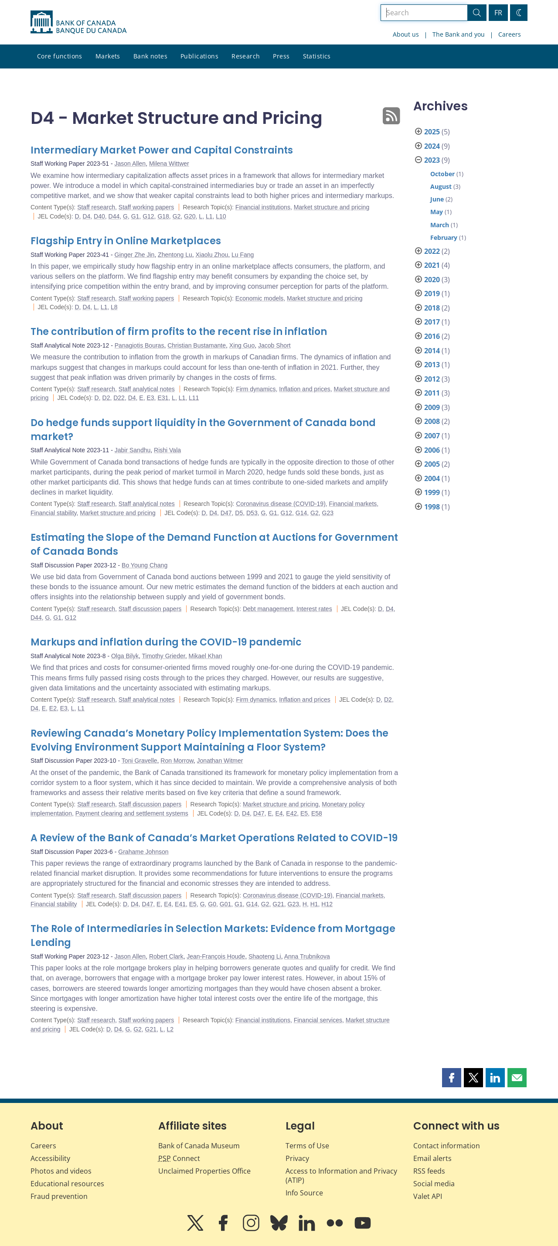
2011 (432, 393)
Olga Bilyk (125, 655)
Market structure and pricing (332, 207)
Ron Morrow (176, 760)
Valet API (427, 1196)
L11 (194, 397)
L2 (170, 1029)
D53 (252, 512)
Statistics (317, 56)
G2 (177, 216)
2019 (432, 293)
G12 (148, 216)
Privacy (297, 1158)
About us (406, 34)
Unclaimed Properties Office (204, 1171)
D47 (226, 512)
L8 (114, 307)
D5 (239, 512)
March (439, 225)
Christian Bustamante (196, 345)
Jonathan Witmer (220, 760)
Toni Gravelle (139, 760)
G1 (135, 216)
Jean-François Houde (216, 956)
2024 (432, 146)
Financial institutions (262, 207)
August (441, 186)
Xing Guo (242, 345)
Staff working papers (146, 207)
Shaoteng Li (264, 956)
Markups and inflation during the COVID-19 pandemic (166, 642)
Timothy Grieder (163, 655)
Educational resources (67, 1183)
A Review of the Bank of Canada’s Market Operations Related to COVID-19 (214, 838)
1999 (432, 492)
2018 (432, 308)
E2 (53, 708)
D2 (106, 397)
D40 (99, 216)
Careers (509, 34)
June (437, 199)
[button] (451, 1077)
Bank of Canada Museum (199, 1145)
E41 (180, 904)
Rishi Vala (167, 450)
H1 (314, 904)
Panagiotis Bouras (139, 345)
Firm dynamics (256, 389)
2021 (432, 265)
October (442, 174)
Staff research (96, 207)
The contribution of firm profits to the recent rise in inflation (179, 331)
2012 (432, 379)
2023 (432, 160)
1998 (432, 507)
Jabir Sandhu (133, 450)
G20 (189, 216)
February (443, 237)
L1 (209, 216)
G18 (163, 216)
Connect (179, 1158)
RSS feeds (429, 1171)
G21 (278, 904)
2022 (432, 251)
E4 (278, 813)
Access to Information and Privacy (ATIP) (341, 1175)
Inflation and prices (304, 389)
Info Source (304, 1193)
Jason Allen (130, 163)
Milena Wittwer (169, 163)
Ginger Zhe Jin (135, 254)
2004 (432, 478)
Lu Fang (242, 254)
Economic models (259, 298)
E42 (291, 813)
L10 (221, 216)
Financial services (318, 1020)
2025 (432, 132)
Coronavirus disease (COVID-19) (280, 503)
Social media (434, 1183)
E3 (150, 397)
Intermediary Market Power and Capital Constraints (162, 150)
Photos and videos (61, 1171)
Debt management (268, 608)
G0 (212, 904)
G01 (225, 904)
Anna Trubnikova (307, 956)
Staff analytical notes (147, 389)
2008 (432, 421)
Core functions (59, 56)
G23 (327, 512)
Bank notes (150, 56)
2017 (432, 322)
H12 (327, 904)
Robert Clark (166, 956)
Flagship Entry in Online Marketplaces (126, 241)
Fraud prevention (59, 1196)
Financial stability (54, 512)
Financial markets (353, 503)
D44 (114, 216)
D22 (119, 397)
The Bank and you (458, 34)
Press (281, 56)
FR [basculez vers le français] (498, 12)
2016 (432, 336)
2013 (432, 364)
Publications (199, 56)
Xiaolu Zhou (212, 254)
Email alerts (432, 1158)
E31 (162, 397)
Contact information (446, 1145)
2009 (432, 407)
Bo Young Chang (144, 565)
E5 (304, 813)
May (436, 212)
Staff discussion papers (150, 608)
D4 (86, 216)
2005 (432, 464)
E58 (316, 813)
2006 (432, 450)
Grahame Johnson (143, 851)
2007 (432, 435)
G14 (301, 512)
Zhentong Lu (175, 254)
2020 (432, 279)
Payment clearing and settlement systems (131, 813)
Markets (107, 56)
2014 (432, 350)
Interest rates (314, 608)
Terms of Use (307, 1145)
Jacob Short (274, 345)
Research (245, 56)
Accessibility (50, 1158)
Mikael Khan (205, 655)
